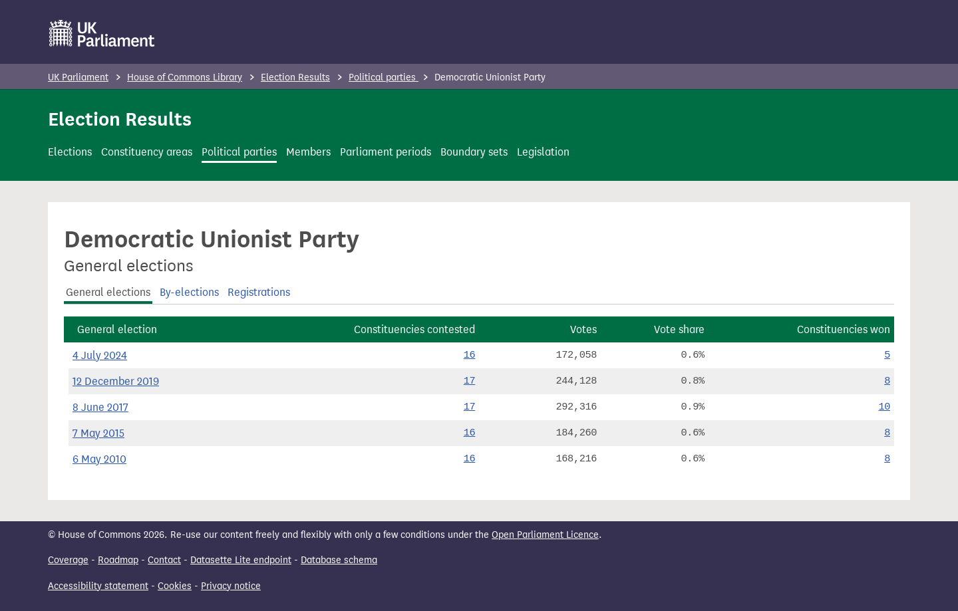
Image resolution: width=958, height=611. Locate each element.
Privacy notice (231, 586)
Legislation (543, 152)
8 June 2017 (100, 407)
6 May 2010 (99, 459)
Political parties (383, 77)
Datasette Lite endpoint (240, 560)
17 (470, 381)
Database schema (339, 560)
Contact (164, 560)
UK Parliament (78, 77)
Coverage (68, 560)
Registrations (259, 292)
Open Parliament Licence (545, 535)
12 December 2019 (116, 381)
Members (308, 152)
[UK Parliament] (102, 33)
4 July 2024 (100, 355)
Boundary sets (474, 152)
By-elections (189, 292)
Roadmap (118, 560)
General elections (108, 292)
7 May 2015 (98, 433)
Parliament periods (385, 152)
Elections (70, 152)
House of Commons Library (184, 77)
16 (470, 355)
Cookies (175, 586)
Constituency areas (146, 152)
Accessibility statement (98, 586)
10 (884, 407)
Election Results (295, 77)
